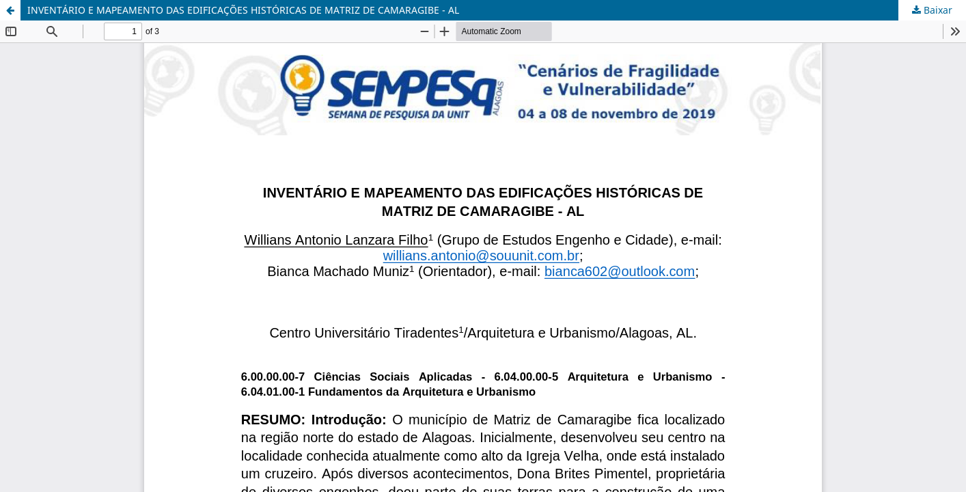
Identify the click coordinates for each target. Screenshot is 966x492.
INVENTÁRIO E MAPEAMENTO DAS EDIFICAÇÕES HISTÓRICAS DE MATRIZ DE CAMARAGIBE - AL (243, 9)
